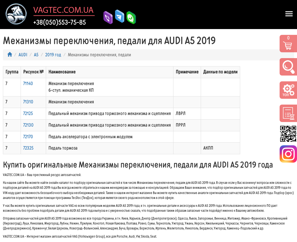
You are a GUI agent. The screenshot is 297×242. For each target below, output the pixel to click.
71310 (28, 102)
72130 (28, 125)
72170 (28, 136)
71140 (28, 83)
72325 (28, 148)
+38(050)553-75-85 (59, 22)
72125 (28, 113)
